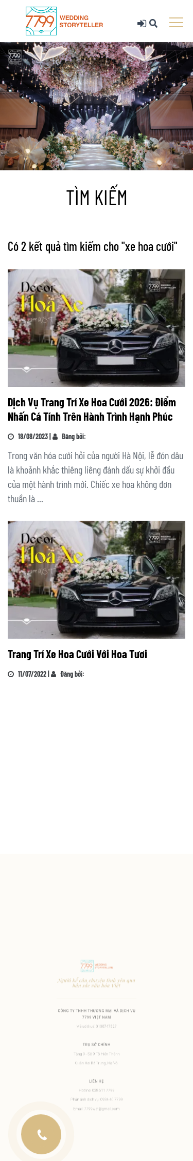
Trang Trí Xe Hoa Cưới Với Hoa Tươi (77, 653)
